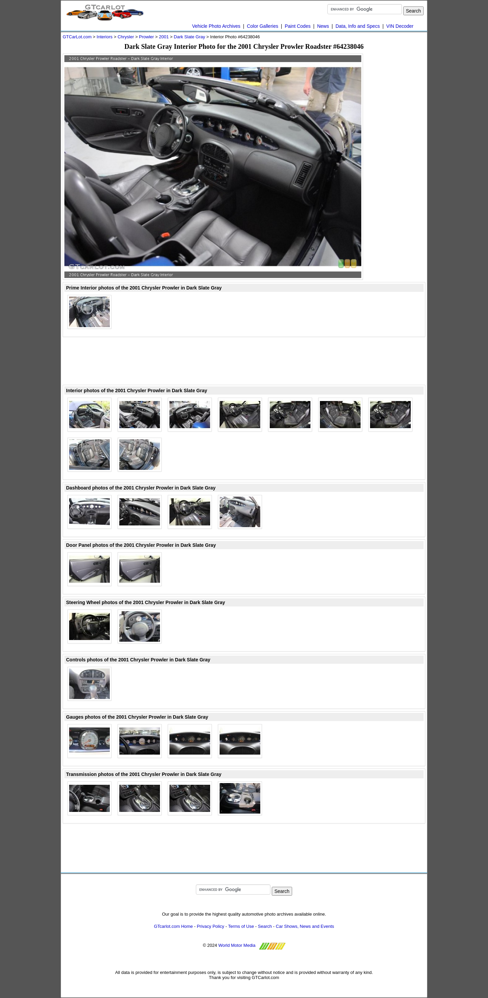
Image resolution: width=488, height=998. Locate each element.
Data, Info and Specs (358, 26)
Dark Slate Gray (189, 36)
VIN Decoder (399, 26)
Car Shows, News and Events (305, 926)
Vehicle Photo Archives (216, 26)
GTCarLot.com (77, 36)
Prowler (146, 36)
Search (265, 926)
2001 (164, 36)
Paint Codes (297, 26)
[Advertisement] (398, 155)
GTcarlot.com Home (173, 926)
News (323, 26)
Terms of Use (241, 926)
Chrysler (126, 36)
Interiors (105, 36)
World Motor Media (237, 945)
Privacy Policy (210, 926)
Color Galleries (262, 26)
